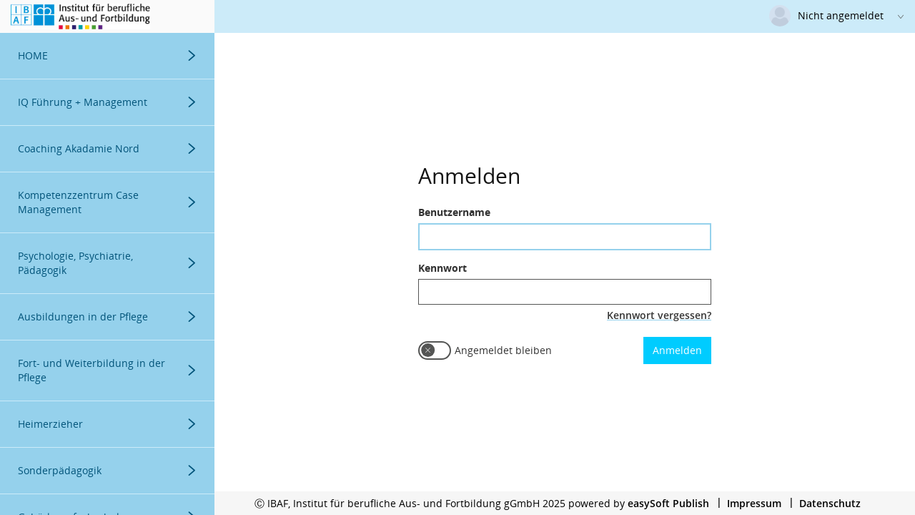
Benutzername (454, 212)
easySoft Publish (668, 503)
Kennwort (442, 268)
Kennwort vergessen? (659, 315)
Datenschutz (830, 503)
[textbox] (565, 237)
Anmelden (677, 350)
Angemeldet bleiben (503, 350)
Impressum (754, 503)
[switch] (434, 350)
